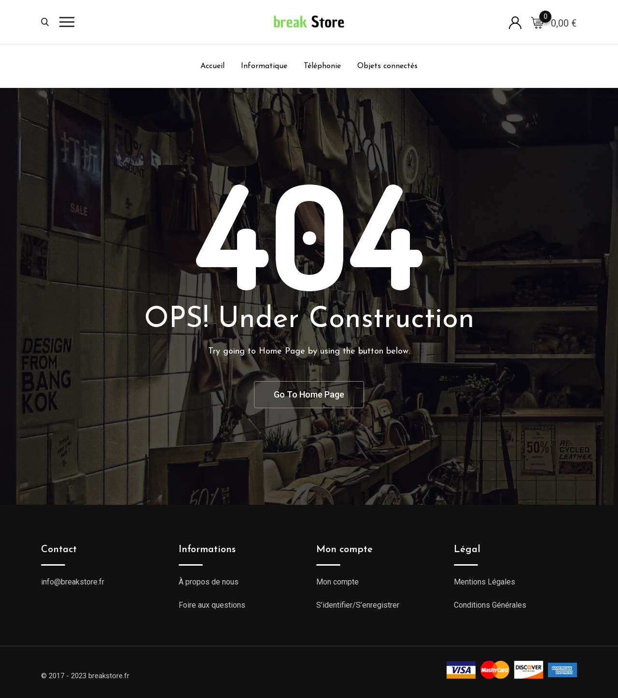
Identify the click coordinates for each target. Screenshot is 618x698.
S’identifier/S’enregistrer (357, 605)
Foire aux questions (212, 605)
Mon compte (337, 581)
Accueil (212, 66)
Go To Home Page (309, 394)
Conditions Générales (490, 605)
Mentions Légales (484, 581)
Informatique (264, 66)
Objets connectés (387, 66)
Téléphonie (322, 66)
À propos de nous (209, 581)
